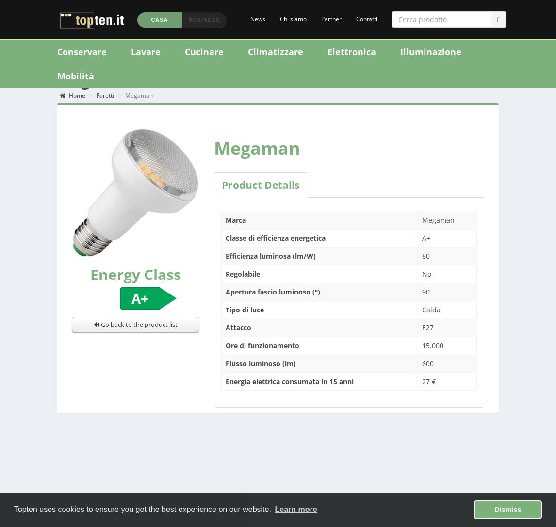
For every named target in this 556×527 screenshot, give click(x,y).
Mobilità (75, 76)
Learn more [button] (296, 509)
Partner (331, 19)
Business (204, 20)
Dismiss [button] (508, 509)
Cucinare (204, 52)
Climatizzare (275, 52)
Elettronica (351, 52)
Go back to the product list (136, 324)
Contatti (366, 19)
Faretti (105, 96)
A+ (139, 298)
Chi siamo (293, 19)
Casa (159, 20)
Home (72, 96)
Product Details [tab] (260, 185)
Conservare (82, 52)
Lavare (146, 52)
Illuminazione (430, 52)
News (257, 19)
